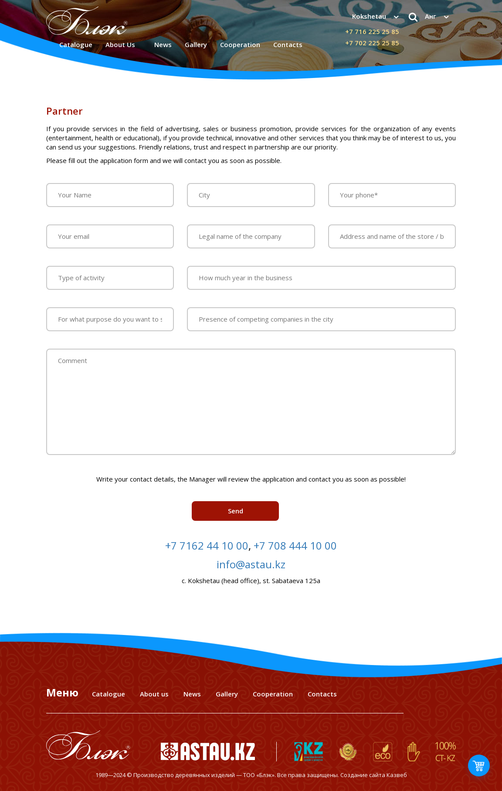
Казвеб (397, 775)
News (163, 44)
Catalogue (75, 44)
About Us (120, 44)
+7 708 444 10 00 (295, 545)
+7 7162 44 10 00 (206, 545)
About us (154, 693)
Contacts (287, 44)
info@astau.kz (251, 564)
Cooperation (273, 693)
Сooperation (240, 44)
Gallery (196, 44)
